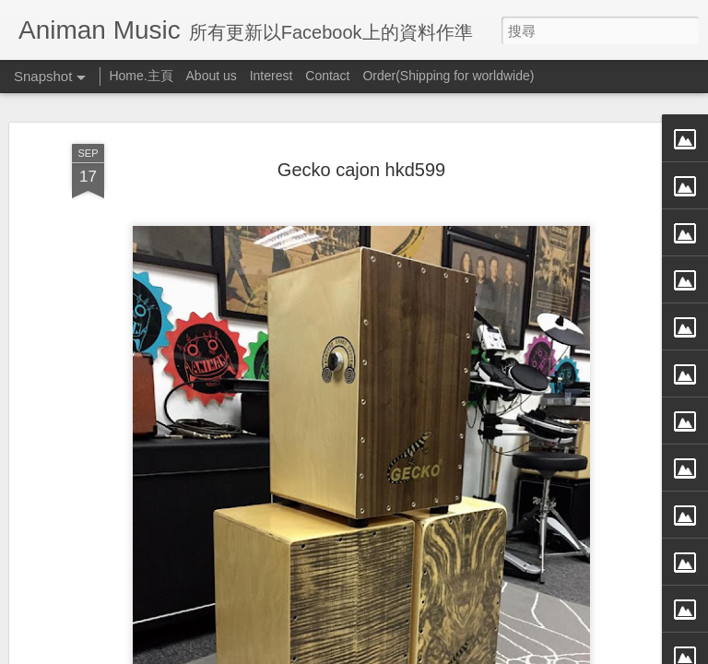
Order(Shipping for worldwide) (448, 75)
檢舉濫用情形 (443, 652)
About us (211, 75)
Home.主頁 (140, 75)
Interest (271, 75)
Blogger (389, 652)
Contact (327, 75)
